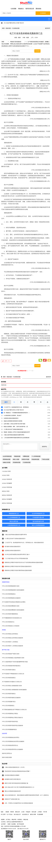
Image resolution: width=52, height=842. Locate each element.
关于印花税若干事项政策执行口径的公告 (13, 673)
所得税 (4, 630)
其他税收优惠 (16, 462)
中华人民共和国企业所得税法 (10, 634)
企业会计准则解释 (7, 483)
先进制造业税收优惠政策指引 (11, 418)
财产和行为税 (5, 649)
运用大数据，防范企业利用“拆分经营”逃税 (14, 423)
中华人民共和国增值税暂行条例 (10, 586)
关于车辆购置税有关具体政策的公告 (12, 618)
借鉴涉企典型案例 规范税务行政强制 (13, 421)
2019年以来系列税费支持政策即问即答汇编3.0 (17, 554)
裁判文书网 (33, 814)
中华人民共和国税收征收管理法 (10, 737)
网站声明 (14, 819)
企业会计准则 (5, 475)
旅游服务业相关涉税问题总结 (13, 779)
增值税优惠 (17, 456)
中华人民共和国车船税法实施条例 (11, 697)
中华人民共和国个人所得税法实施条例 (12, 645)
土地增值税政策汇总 (13, 525)
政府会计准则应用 (7, 495)
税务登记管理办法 (7, 753)
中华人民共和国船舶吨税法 (9, 729)
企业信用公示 (25, 814)
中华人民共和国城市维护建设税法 (11, 665)
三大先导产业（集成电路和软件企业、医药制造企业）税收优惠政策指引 (24, 542)
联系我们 (20, 819)
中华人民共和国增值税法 (9, 594)
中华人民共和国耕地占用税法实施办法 (12, 717)
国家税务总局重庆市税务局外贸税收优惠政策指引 (18, 566)
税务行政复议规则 (7, 757)
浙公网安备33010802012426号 (8, 828)
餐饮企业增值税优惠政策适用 (13, 791)
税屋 (3, 28)
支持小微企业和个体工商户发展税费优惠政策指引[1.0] (19, 787)
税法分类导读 (14, 521)
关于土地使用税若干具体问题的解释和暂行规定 (15, 661)
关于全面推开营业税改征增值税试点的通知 (13, 602)
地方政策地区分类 (38, 521)
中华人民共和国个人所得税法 (10, 641)
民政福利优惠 (35, 459)
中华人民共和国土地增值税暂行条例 (12, 685)
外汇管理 (3, 814)
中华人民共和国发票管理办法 (10, 745)
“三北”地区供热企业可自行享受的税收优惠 (16, 558)
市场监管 (28, 811)
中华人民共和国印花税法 (9, 669)
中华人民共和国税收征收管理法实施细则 (13, 741)
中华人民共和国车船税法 (9, 693)
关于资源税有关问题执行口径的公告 (12, 681)
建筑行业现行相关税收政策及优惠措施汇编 (16, 783)
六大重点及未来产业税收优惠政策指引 (13, 429)
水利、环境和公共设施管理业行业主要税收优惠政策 (19, 803)
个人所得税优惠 (36, 456)
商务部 (12, 811)
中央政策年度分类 (38, 517)
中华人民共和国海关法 (8, 622)
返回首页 (47, 28)
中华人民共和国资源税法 (9, 677)
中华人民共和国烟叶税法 (9, 701)
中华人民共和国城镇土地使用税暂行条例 (13, 657)
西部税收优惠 (6, 459)
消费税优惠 (26, 456)
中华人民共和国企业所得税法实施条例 (12, 637)
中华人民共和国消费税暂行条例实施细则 (13, 610)
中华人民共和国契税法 (8, 705)
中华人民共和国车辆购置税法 (10, 614)
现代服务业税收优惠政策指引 (13, 546)
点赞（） (7, 361)
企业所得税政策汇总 (38, 513)
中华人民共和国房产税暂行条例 (10, 653)
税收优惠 (8, 28)
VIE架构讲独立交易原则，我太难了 (13, 415)
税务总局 (17, 811)
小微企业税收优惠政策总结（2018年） (15, 767)
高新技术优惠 (25, 459)
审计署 (45, 811)
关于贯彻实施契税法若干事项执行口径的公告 (14, 709)
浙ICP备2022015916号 (22, 828)
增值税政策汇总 (14, 513)
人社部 (22, 811)
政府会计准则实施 (7, 503)
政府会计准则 (5, 491)
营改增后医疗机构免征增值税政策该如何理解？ (17, 771)
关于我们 (8, 819)
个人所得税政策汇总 (13, 517)
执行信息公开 (17, 814)
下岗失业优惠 (45, 459)
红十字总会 (9, 814)
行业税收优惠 (15, 28)
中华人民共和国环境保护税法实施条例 (12, 725)
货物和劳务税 (5, 582)
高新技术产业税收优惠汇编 (12, 799)
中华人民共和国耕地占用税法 (10, 713)
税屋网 (2, 819)
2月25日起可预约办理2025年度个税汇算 (14, 23)
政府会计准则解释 (7, 499)
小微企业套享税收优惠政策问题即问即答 (14, 435)
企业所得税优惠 (7, 456)
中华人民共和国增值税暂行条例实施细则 (13, 590)
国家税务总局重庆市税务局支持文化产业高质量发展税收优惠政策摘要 (24, 562)
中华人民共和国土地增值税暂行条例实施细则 (14, 689)
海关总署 (34, 811)
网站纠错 (25, 819)
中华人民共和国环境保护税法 (10, 721)
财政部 (7, 811)
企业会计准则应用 (7, 479)
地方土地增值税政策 (38, 525)
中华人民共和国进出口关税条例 (10, 626)
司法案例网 (40, 814)
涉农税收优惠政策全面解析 (12, 775)
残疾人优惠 (16, 459)
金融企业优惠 (6, 462)
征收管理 (4, 733)
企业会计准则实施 (7, 487)
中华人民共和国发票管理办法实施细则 (12, 749)
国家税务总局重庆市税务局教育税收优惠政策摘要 (18, 570)
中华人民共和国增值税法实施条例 (11, 598)
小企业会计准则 (6, 471)
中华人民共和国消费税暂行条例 (10, 606)
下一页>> (31, 370)
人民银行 (40, 811)
